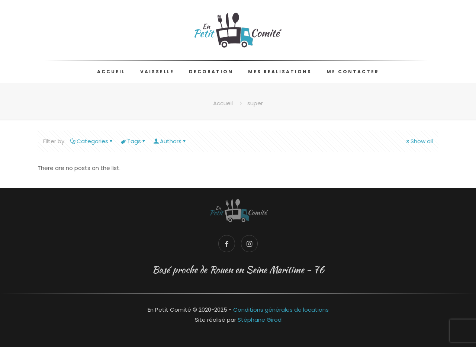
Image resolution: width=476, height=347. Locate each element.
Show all (419, 141)
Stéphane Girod (260, 320)
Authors (170, 141)
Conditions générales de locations (281, 310)
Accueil (223, 103)
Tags (133, 141)
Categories (92, 141)
